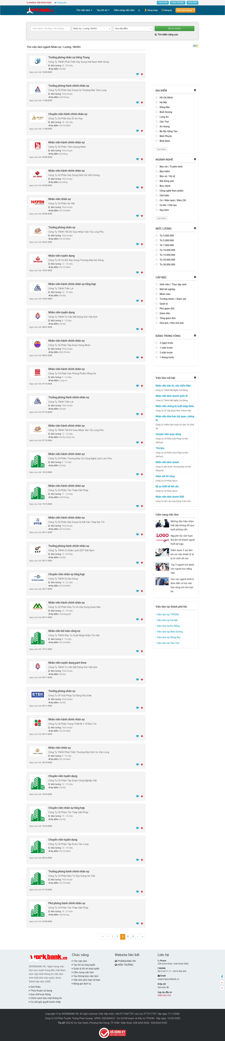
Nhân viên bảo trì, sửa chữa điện (173, 385)
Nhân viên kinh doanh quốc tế (172, 396)
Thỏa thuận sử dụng (40, 990)
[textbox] (50, 28)
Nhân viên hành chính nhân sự (66, 142)
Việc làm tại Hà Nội (167, 620)
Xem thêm (161, 149)
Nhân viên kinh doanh (167, 462)
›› (142, 936)
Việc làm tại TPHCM (167, 614)
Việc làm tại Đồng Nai (168, 637)
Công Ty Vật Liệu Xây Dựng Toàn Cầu (173, 501)
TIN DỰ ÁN (162, 3)
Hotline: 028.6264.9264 (39, 2)
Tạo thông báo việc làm (85, 976)
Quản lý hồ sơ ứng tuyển (85, 968)
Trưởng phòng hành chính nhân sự (68, 85)
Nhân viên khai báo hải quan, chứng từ (175, 418)
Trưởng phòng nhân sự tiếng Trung (69, 57)
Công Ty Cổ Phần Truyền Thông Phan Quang (68, 1018)
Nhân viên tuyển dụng (61, 255)
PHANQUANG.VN (126, 961)
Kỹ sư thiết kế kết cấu (167, 486)
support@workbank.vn (168, 979)
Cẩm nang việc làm (124, 10)
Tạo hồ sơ (102, 10)
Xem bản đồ (163, 987)
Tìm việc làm (83, 10)
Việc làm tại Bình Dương (169, 631)
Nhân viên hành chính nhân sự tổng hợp (72, 284)
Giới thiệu (35, 986)
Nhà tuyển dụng (184, 10)
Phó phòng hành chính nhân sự (66, 903)
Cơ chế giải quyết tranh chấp (45, 1001)
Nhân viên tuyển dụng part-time (67, 662)
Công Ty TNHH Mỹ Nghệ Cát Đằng (172, 390)
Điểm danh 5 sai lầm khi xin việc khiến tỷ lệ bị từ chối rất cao (182, 554)
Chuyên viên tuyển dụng (62, 776)
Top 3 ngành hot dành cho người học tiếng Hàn (182, 568)
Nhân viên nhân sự (59, 199)
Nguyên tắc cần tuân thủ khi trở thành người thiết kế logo (183, 539)
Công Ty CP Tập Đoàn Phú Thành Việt (173, 410)
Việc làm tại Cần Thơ (167, 643)
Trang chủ (60, 2)
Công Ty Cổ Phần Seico (166, 481)
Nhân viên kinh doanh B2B (170, 496)
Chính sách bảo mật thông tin (45, 998)
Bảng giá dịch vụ (81, 983)
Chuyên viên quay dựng (168, 434)
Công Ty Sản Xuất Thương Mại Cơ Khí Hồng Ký (173, 468)
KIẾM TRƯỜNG (178, 3)
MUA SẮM (192, 3)
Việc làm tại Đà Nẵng (168, 625)
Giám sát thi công (165, 476)
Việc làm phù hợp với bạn (86, 979)
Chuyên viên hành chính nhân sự (67, 114)
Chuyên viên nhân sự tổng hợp (66, 574)
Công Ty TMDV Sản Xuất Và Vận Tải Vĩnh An (175, 426)
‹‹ (102, 936)
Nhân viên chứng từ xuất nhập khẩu (175, 406)
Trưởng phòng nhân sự (61, 227)
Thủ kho (160, 448)
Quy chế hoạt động (40, 994)
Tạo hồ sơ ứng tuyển (83, 964)
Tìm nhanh (174, 28)
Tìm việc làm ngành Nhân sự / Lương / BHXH (54, 47)
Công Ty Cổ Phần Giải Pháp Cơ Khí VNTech (172, 440)
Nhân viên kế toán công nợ (64, 630)
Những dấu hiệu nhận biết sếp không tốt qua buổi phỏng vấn (182, 525)
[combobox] (92, 28)
